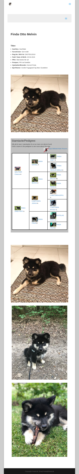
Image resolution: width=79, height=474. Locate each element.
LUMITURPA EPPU (56, 195)
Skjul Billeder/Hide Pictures (58, 148)
